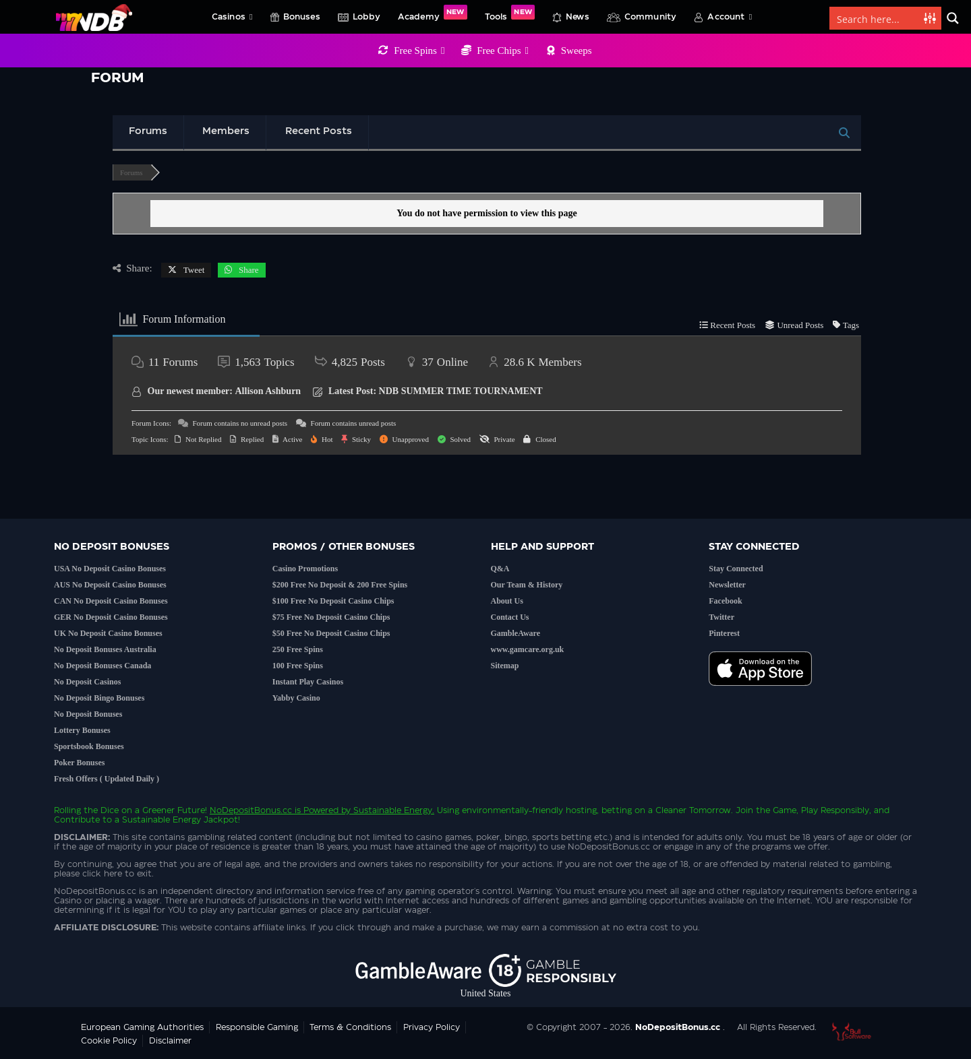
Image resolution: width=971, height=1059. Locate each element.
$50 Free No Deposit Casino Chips (331, 633)
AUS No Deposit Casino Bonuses (110, 584)
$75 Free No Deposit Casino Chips (331, 617)
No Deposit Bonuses (88, 714)
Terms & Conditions (350, 1027)
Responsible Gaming (257, 1027)
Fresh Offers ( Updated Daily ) (106, 778)
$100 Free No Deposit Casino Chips (333, 601)
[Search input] (877, 18)
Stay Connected (736, 568)
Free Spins (419, 50)
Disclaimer (170, 1041)
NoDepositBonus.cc (251, 810)
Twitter (721, 617)
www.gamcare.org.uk (527, 649)
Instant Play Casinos (307, 681)
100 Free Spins (297, 665)
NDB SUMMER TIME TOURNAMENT (461, 391)
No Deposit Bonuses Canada (102, 665)
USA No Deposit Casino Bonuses (110, 568)
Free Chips (503, 50)
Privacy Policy (431, 1027)
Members (225, 131)
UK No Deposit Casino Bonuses (108, 633)
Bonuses (301, 17)
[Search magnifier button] (952, 18)
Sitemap (505, 665)
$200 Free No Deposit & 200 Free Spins (340, 584)
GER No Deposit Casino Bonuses (111, 617)
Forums (148, 131)
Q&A (500, 568)
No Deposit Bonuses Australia (105, 649)
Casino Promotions (305, 568)
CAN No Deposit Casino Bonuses (111, 601)
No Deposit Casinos (87, 681)
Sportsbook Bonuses (89, 746)
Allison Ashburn (268, 391)
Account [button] (729, 17)
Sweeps (576, 50)
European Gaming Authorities (142, 1027)
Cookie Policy (109, 1041)
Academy (432, 13)
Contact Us (510, 617)
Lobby (366, 17)
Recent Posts (318, 131)
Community (650, 17)
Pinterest (724, 633)
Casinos (232, 17)
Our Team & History (527, 584)
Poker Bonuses (79, 762)
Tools (510, 13)
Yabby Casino (296, 698)
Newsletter (727, 584)
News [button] (577, 17)
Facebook (725, 601)
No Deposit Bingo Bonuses (99, 698)
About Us (507, 601)
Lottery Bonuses (82, 730)
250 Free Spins (297, 649)
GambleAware (516, 633)
